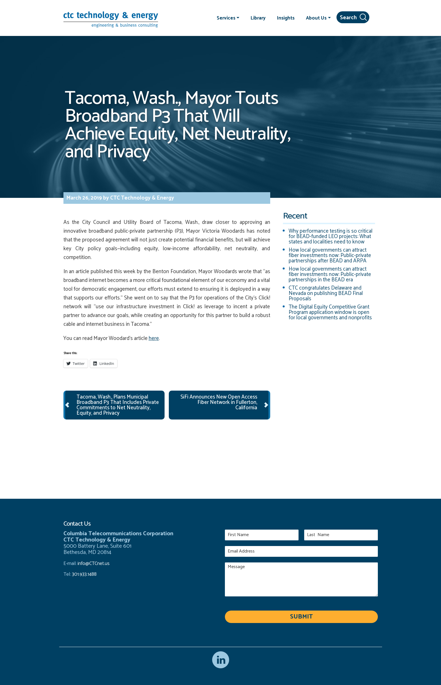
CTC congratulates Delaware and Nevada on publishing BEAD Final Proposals (326, 293)
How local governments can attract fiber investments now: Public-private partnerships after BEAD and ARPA (330, 255)
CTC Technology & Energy (141, 198)
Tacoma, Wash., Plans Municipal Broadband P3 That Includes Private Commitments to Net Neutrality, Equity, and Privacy (117, 405)
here (154, 338)
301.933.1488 (84, 574)
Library (258, 17)
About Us (316, 17)
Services (226, 17)
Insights (286, 17)
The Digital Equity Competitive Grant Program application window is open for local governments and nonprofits (330, 312)
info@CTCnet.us (94, 564)
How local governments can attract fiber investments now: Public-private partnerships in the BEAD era (330, 274)
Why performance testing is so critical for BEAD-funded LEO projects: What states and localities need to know (330, 236)
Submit (301, 617)
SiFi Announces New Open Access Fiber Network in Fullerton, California (218, 402)
